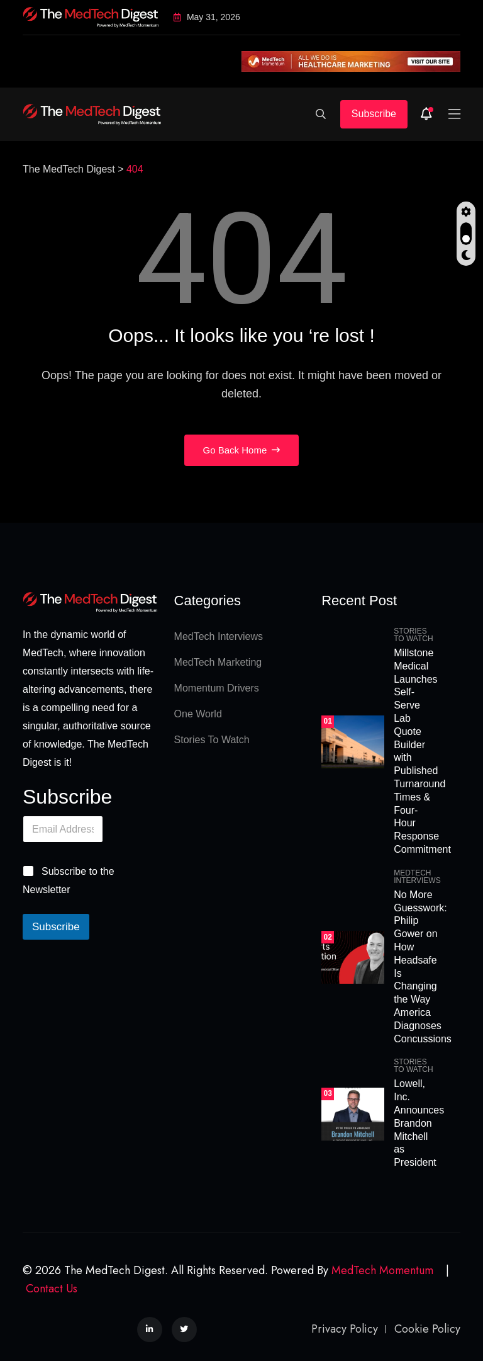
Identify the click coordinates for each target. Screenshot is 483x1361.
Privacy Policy (344, 1329)
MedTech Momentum (382, 1270)
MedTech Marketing (218, 662)
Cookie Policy (427, 1329)
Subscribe (374, 113)
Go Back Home (241, 450)
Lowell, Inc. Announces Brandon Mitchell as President (419, 1123)
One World (198, 714)
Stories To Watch (212, 739)
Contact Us (51, 1288)
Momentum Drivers (216, 688)
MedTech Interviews (218, 636)
